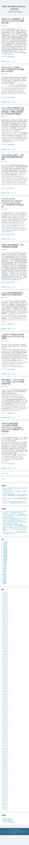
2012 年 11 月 (5, 726)
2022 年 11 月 (5, 620)
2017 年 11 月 (5, 659)
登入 (4, 817)
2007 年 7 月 (5, 779)
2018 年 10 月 (5, 653)
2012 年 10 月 (5, 727)
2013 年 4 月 (5, 718)
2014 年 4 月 (5, 700)
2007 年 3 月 (5, 785)
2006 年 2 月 (5, 804)
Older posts (5, 473)
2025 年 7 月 (5, 601)
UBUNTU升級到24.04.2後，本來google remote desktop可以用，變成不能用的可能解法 (15, 516)
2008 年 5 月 (5, 764)
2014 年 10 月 (5, 691)
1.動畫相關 (5, 548)
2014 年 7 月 (5, 696)
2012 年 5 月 (5, 734)
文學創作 (4, 570)
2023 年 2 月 (5, 615)
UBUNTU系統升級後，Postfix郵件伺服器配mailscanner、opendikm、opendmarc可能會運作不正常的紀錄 (13, 427)
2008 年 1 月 (5, 770)
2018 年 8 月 (5, 654)
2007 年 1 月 (5, 788)
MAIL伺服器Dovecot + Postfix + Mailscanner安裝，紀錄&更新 (15, 528)
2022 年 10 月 (5, 621)
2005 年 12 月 (5, 807)
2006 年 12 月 (5, 790)
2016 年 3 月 (5, 671)
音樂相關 (4, 583)
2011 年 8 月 (5, 748)
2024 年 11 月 (5, 610)
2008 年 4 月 (5, 766)
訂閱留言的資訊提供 (7, 820)
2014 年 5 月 (5, 699)
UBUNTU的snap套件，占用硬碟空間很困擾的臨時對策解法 (13, 157)
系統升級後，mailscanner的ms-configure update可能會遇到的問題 (13, 381)
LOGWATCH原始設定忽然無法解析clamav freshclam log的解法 (13, 336)
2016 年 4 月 (5, 669)
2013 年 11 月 (5, 708)
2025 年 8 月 (5, 599)
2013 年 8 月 (5, 712)
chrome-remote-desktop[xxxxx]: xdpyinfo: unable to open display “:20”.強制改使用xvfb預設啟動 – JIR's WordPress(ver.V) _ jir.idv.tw (15, 513)
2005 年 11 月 (5, 809)
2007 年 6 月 (5, 781)
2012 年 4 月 (5, 736)
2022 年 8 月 (5, 624)
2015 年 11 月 (5, 674)
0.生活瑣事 (5, 545)
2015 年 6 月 (5, 681)
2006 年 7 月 (5, 797)
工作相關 (4, 564)
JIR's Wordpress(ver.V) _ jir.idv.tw (14, 7)
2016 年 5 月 (5, 668)
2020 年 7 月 (5, 648)
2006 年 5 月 (5, 800)
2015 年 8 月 (5, 678)
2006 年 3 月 (5, 803)
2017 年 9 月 (5, 660)
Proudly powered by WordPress (9, 832)
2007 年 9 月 (5, 776)
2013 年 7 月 (5, 714)
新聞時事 (4, 571)
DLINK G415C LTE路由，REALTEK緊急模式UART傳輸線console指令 (13, 69)
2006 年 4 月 (5, 802)
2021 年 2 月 (5, 639)
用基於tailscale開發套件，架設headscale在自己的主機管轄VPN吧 (13, 21)
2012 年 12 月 (5, 724)
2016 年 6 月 (5, 666)
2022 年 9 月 (5, 623)
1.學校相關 (5, 549)
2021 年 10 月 (5, 632)
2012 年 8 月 (5, 730)
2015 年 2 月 (5, 685)
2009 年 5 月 (5, 751)
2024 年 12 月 (5, 608)
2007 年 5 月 (5, 782)
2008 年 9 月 (5, 758)
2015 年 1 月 (5, 687)
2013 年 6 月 (5, 715)
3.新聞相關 (5, 559)
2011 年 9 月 (5, 746)
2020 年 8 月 (5, 647)
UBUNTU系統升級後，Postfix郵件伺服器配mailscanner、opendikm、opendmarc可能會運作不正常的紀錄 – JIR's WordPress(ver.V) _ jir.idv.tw (15, 526)
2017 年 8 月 (5, 662)
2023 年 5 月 (5, 614)
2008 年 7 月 (5, 761)
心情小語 (4, 567)
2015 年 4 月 (5, 684)
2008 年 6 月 (5, 763)
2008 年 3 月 (5, 767)
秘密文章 (4, 579)
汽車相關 (4, 576)
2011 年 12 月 (5, 742)
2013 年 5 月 (5, 717)
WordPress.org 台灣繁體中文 (9, 822)
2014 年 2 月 (5, 703)
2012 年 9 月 (5, 729)
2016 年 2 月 (5, 672)
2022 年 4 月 (5, 630)
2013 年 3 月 (5, 720)
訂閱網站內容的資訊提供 (8, 819)
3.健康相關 (5, 557)
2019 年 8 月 (5, 651)
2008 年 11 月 (5, 755)
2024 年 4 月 (5, 613)
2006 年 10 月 (5, 793)
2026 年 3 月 (5, 593)
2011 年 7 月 (5, 749)
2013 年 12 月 (5, 706)
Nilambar (14, 833)
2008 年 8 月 (5, 760)
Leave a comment (12, 61)
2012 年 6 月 (5, 733)
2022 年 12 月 (5, 618)
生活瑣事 (4, 577)
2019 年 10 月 (5, 650)
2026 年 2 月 (5, 595)
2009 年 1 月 (5, 752)
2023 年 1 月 (5, 617)
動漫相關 (4, 562)
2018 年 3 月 (5, 657)
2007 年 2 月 (5, 787)
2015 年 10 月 (5, 675)
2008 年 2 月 (5, 769)
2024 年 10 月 (5, 611)
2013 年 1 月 (5, 723)
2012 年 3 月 (5, 737)
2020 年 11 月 (5, 642)
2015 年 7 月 (5, 679)
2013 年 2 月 (5, 721)
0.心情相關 (5, 542)
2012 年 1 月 (5, 740)
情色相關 (4, 568)
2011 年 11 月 (5, 743)
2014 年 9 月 (5, 693)
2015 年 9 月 (5, 676)
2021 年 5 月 (5, 636)
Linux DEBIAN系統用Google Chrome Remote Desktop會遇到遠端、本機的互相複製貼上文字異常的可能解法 (13, 111)
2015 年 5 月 (5, 682)
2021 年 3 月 (5, 638)
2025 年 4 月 (5, 604)
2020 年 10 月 (5, 644)
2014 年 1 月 (5, 705)
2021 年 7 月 (5, 633)
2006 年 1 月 (5, 806)
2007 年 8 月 (5, 778)
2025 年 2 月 (5, 607)
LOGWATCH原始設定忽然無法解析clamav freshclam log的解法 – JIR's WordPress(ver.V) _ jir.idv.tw (14, 519)
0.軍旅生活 (5, 546)
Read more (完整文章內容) (10, 57)
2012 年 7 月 (5, 732)
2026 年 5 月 (5, 592)
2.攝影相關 (5, 555)
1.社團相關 (5, 552)
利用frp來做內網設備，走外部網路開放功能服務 (13, 245)
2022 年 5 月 (5, 629)
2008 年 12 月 (5, 754)
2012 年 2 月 (5, 739)
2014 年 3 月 (5, 702)
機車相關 (4, 574)
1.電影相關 (5, 554)
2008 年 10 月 (5, 757)
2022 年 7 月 (5, 626)
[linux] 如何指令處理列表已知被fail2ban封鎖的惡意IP (12, 293)
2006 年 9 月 (5, 794)
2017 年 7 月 (5, 663)
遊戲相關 (4, 580)
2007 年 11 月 (5, 773)
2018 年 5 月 (5, 656)
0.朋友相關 (5, 543)
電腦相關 (4, 61)
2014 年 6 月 (5, 697)
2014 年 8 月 (5, 694)
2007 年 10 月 (5, 775)
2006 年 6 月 (5, 799)
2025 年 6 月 (5, 602)
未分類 (4, 573)
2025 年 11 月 (5, 596)
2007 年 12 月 (5, 772)
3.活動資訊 (5, 561)
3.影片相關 (5, 558)
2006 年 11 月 (5, 791)
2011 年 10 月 (5, 745)
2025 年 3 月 (5, 605)
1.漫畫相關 (5, 551)
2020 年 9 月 (5, 645)
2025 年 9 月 (5, 598)
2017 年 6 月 (5, 665)
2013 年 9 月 (5, 711)
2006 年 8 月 (5, 796)
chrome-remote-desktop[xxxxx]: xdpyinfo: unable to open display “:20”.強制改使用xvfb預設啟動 (13, 202)
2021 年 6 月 (5, 635)
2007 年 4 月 (5, 784)
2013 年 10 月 (5, 709)
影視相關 (4, 565)
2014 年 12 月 (5, 688)
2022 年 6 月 (5, 627)
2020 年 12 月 (5, 641)
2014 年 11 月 (5, 690)
